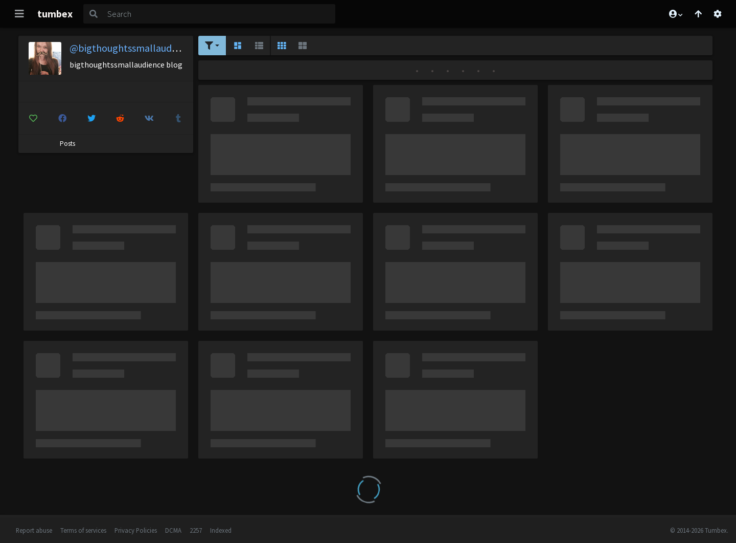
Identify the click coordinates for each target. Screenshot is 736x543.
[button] (675, 14)
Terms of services (83, 530)
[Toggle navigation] (19, 13)
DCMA (173, 530)
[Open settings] (717, 14)
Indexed (221, 530)
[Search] (219, 14)
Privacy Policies (135, 530)
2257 (196, 530)
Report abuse (34, 530)
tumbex (55, 13)
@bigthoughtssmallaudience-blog (144, 47)
